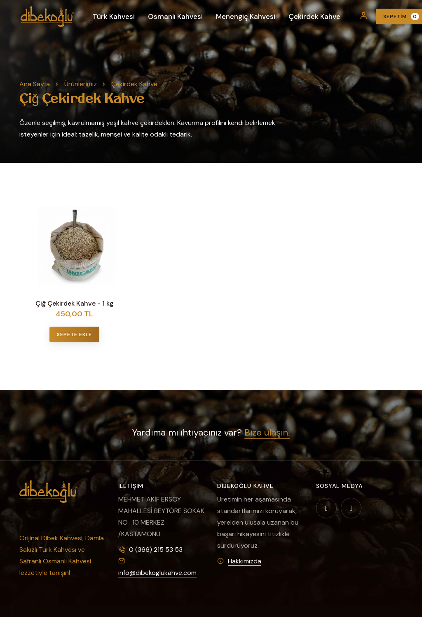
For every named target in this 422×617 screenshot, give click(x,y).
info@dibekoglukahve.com (157, 572)
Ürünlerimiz (80, 84)
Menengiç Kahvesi (245, 16)
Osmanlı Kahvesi (175, 16)
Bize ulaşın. (267, 432)
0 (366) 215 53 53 (156, 549)
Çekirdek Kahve (314, 16)
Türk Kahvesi (114, 16)
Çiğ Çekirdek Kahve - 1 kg (74, 303)
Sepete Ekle (74, 334)
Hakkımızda (244, 561)
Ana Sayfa (34, 84)
